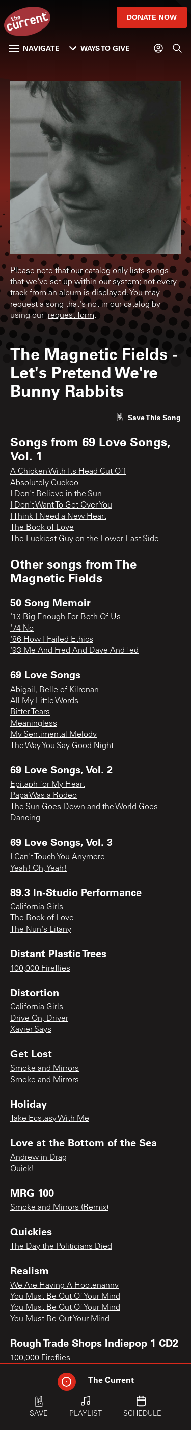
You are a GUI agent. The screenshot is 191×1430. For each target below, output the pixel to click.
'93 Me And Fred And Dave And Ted (74, 651)
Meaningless (33, 724)
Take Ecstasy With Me (49, 1119)
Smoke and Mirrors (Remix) (59, 1208)
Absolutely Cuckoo (44, 483)
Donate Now (152, 17)
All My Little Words (44, 701)
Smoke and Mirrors (44, 1069)
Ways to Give (99, 48)
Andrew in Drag (38, 1158)
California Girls (36, 907)
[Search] (177, 48)
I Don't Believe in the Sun (56, 494)
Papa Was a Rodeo (43, 796)
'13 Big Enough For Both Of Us (65, 617)
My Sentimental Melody (53, 735)
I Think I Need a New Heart (58, 517)
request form (71, 316)
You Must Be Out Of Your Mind (65, 1297)
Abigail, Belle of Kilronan (54, 690)
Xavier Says (30, 1030)
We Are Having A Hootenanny (64, 1286)
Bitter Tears (30, 712)
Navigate (34, 48)
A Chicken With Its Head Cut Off (68, 472)
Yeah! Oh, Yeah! (38, 869)
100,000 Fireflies (40, 969)
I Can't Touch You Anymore (57, 857)
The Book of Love (42, 528)
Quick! (22, 1169)
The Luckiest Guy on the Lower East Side (84, 539)
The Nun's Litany (40, 930)
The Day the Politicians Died (61, 1247)
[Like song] (148, 417)
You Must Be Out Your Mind (60, 1319)
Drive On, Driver (39, 1019)
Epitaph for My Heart (47, 785)
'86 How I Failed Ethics (51, 640)
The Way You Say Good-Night (62, 746)
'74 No (22, 628)
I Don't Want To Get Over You (61, 505)
